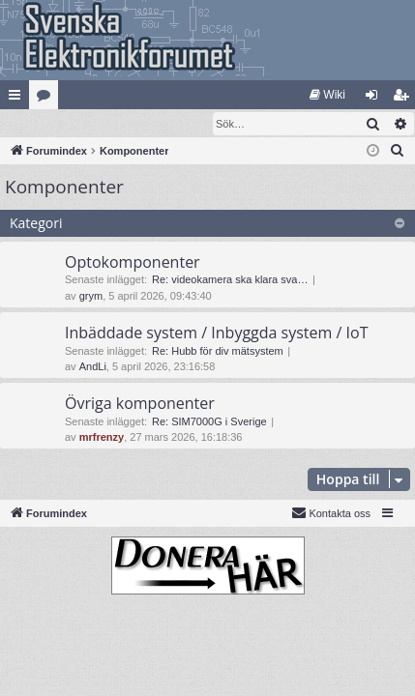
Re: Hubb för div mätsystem (217, 352)
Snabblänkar (18, 98)
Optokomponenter (132, 263)
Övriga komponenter (140, 404)
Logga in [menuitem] (376, 98)
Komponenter (64, 187)
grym (91, 297)
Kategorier (47, 98)
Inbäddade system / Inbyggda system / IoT (216, 333)
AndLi (92, 367)
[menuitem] (327, 94)
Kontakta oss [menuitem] (331, 513)
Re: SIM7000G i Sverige (209, 422)
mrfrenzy (101, 438)
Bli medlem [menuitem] (405, 98)
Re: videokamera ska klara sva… (230, 280)
